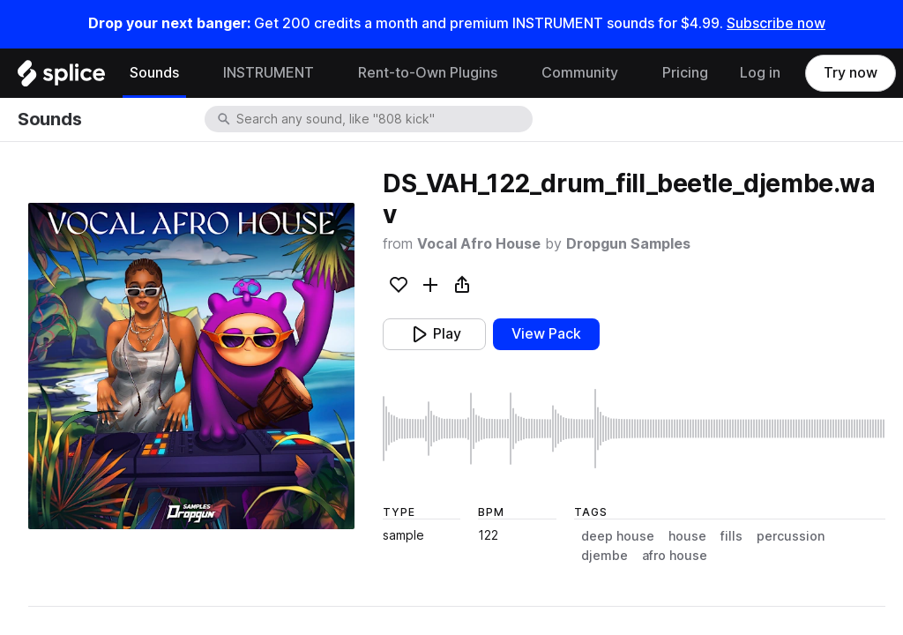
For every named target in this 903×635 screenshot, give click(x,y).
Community (579, 72)
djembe (604, 556)
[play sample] (634, 428)
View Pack (546, 333)
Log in (760, 72)
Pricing (685, 72)
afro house (674, 556)
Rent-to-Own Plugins (427, 72)
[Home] (61, 77)
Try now (850, 72)
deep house (617, 536)
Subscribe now (776, 23)
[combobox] (382, 119)
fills (731, 536)
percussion (791, 536)
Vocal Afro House (479, 243)
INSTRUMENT (268, 72)
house (687, 536)
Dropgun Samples (628, 243)
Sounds (154, 72)
